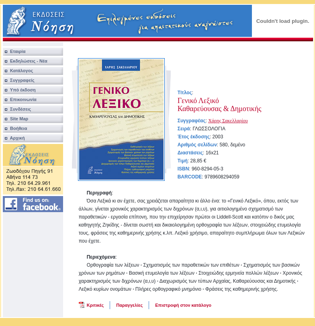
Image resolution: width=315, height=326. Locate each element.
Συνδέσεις (17, 109)
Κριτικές (95, 305)
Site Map (16, 118)
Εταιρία (14, 51)
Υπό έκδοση (19, 89)
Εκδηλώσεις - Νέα (25, 61)
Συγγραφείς (19, 80)
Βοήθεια (15, 128)
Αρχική (14, 138)
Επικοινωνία (20, 99)
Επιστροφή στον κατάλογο (183, 305)
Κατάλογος (18, 70)
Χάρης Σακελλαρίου (228, 121)
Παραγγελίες (129, 305)
